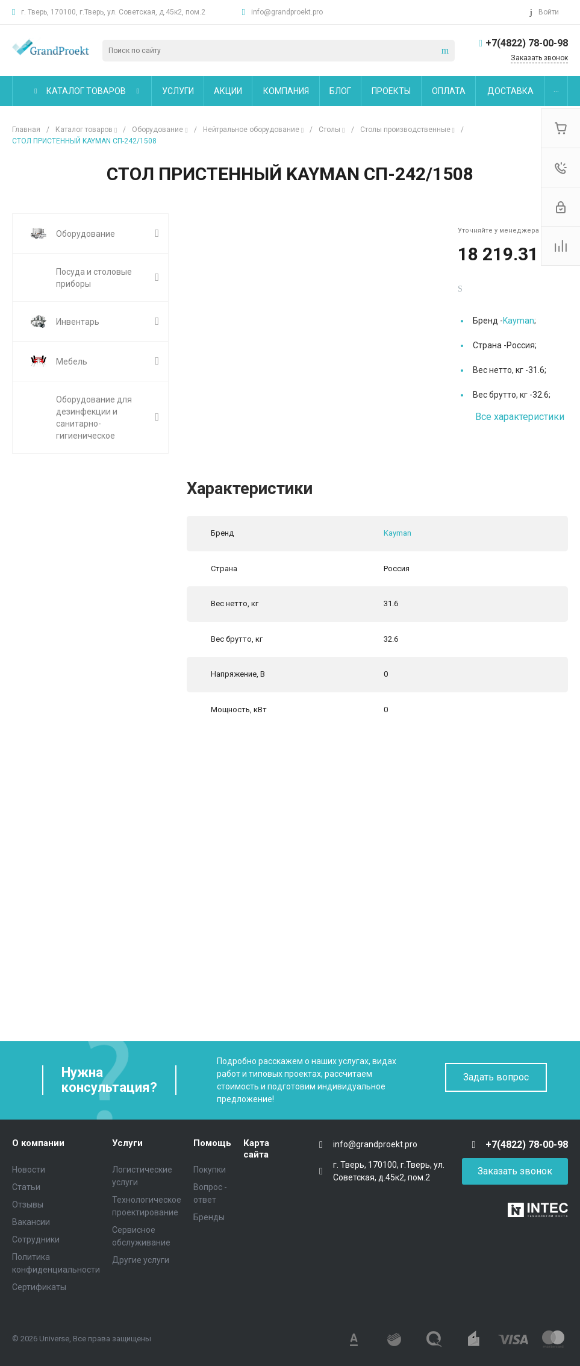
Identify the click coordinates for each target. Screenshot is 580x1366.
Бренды (209, 1217)
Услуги (127, 1143)
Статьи (26, 1187)
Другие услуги (140, 1260)
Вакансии (31, 1222)
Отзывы (27, 1204)
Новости (28, 1169)
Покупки (209, 1169)
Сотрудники (36, 1239)
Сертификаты (39, 1287)
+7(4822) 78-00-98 (526, 43)
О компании (38, 1143)
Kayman (518, 320)
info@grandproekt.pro (287, 12)
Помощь (212, 1143)
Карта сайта (256, 1149)
